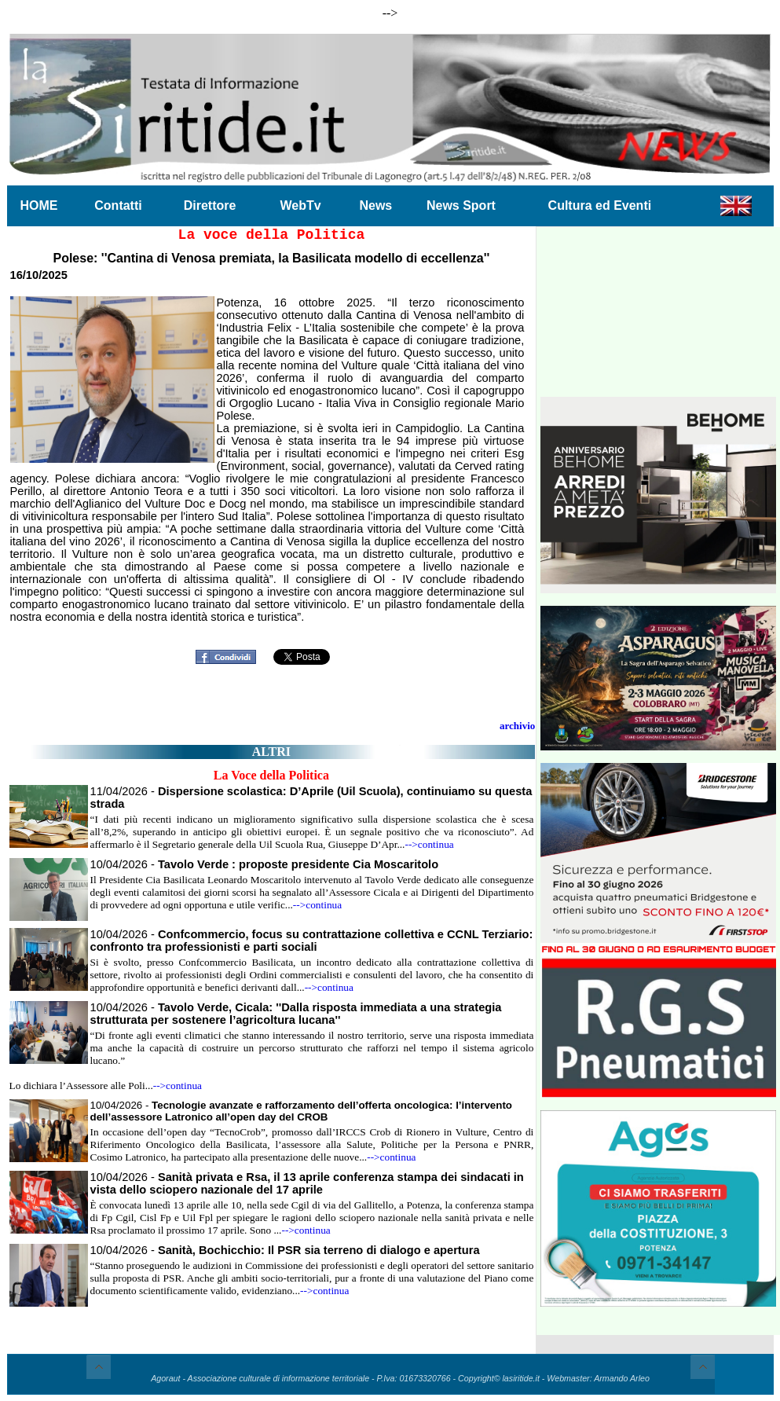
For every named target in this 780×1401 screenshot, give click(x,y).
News (375, 205)
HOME (39, 205)
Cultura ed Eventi (600, 205)
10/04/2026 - (264, 864)
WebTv (300, 205)
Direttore (210, 205)
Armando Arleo (622, 1378)
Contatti (117, 205)
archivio (517, 726)
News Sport (461, 205)
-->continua (429, 844)
